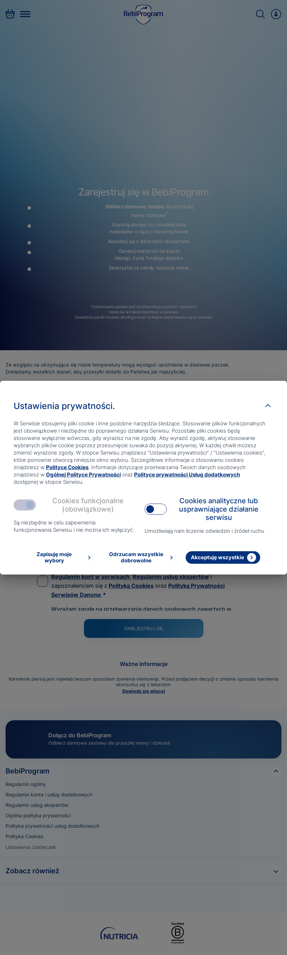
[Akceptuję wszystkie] (223, 557)
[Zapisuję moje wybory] (59, 557)
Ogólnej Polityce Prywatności (83, 474)
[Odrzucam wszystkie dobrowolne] (141, 557)
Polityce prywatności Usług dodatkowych (187, 474)
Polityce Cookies (67, 467)
